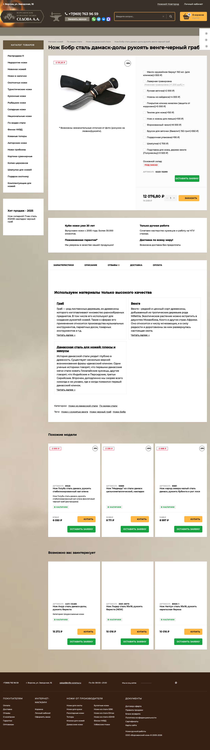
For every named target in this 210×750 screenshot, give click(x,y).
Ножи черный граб (100, 411)
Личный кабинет (43, 713)
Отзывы (6, 713)
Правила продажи (134, 710)
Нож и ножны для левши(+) (163, 118)
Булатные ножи (101, 705)
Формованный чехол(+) (162, 124)
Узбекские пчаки (102, 724)
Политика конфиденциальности (140, 718)
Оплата (6, 705)
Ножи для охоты (74, 705)
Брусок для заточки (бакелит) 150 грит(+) (171, 131)
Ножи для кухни (74, 709)
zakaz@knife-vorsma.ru (70, 683)
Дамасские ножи (75, 724)
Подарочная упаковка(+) (161, 137)
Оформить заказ (42, 717)
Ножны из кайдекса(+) (161, 97)
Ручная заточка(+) (158, 90)
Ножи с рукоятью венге (74, 411)
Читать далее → (66, 335)
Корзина (39, 709)
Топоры (70, 717)
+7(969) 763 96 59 (83, 14)
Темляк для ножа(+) (158, 112)
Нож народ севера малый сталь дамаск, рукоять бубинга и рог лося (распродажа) (180, 491)
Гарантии (7, 721)
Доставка (7, 709)
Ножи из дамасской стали (98, 41)
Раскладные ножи (75, 713)
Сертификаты (131, 721)
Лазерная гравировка (157, 81)
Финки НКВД (100, 721)
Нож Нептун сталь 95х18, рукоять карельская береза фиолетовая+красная (178, 609)
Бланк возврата (132, 714)
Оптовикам (8, 724)
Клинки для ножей (75, 721)
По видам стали (74, 41)
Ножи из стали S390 (103, 709)
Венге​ (135, 303)
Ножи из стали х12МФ (104, 717)
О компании (9, 717)
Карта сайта (131, 725)
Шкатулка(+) (155, 143)
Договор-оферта (133, 706)
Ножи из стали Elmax (104, 713)
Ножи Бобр (119, 411)
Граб (60, 303)
